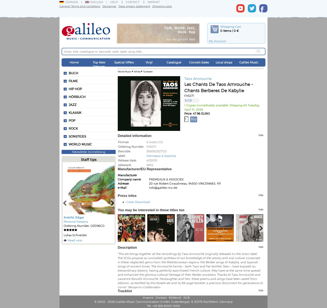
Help (114, 2)
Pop (72, 120)
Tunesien (148, 71)
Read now (75, 240)
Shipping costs (162, 6)
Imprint (153, 2)
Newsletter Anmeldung (88, 152)
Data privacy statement (134, 6)
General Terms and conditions (79, 6)
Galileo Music (248, 62)
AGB (186, 297)
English (94, 2)
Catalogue (174, 62)
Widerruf (175, 297)
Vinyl (149, 62)
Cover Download (138, 202)
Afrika (137, 71)
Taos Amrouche (198, 78)
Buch (73, 73)
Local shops (224, 62)
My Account (217, 41)
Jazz (73, 105)
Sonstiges (77, 136)
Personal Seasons (76, 221)
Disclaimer (109, 6)
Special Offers (124, 62)
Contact (133, 2)
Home (74, 62)
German (68, 2)
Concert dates (199, 62)
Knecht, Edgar (74, 217)
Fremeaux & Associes (161, 156)
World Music (80, 144)
